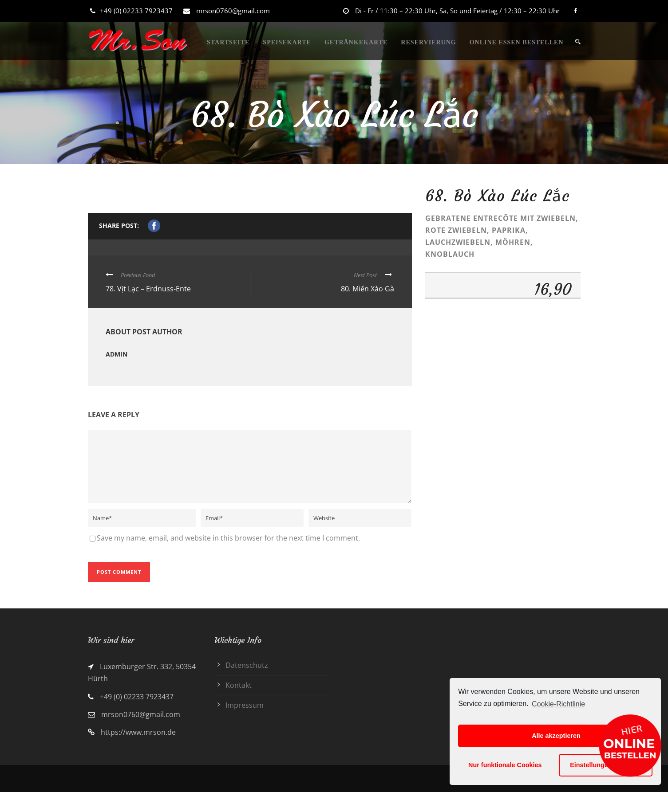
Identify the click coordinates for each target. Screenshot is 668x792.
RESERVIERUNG (428, 42)
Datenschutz (246, 665)
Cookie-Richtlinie (558, 704)
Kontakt (238, 685)
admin (116, 354)
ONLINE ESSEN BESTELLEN (517, 42)
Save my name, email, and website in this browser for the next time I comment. (228, 538)
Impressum (244, 705)
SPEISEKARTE (287, 42)
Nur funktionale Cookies (505, 764)
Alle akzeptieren (556, 735)
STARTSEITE (228, 42)
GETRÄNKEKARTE (355, 42)
